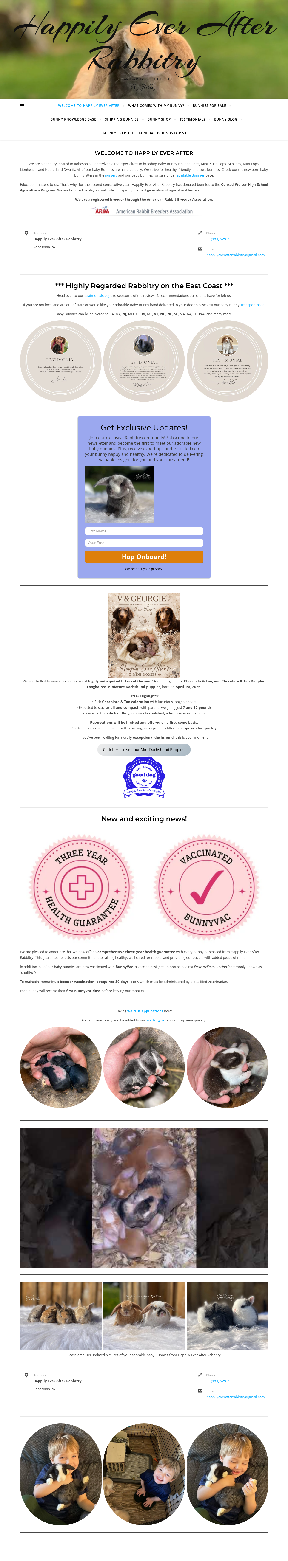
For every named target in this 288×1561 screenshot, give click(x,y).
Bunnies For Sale (209, 105)
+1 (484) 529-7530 (221, 238)
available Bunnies (191, 175)
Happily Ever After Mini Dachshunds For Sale (146, 133)
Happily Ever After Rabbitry (144, 41)
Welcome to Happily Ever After (89, 105)
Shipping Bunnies (122, 119)
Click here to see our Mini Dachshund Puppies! (144, 749)
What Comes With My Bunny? (156, 105)
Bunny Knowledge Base (73, 119)
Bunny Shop (159, 119)
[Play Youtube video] (144, 1198)
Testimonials (192, 119)
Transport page (252, 304)
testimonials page (98, 295)
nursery (111, 175)
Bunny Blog (225, 119)
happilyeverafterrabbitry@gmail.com (236, 255)
